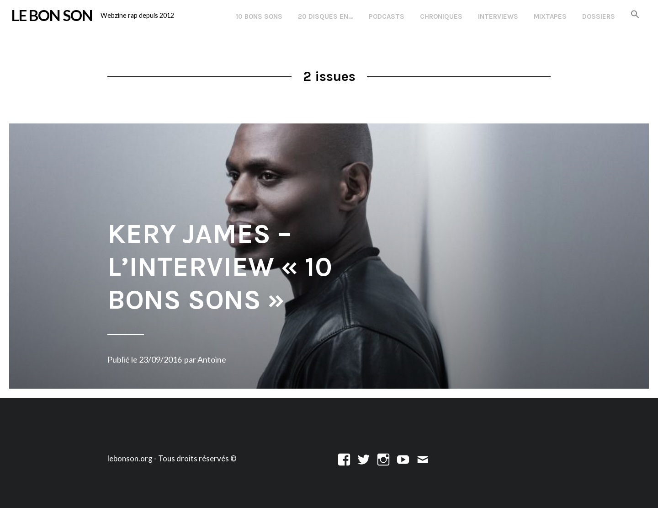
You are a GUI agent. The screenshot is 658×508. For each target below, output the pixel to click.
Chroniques (441, 16)
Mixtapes (550, 16)
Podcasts (386, 16)
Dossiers (598, 16)
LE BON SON (52, 15)
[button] (635, 15)
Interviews (498, 16)
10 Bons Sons (259, 16)
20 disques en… (325, 16)
